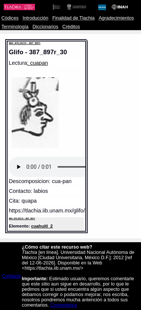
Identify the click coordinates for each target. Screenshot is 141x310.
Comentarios (63, 305)
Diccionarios (46, 26)
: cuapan (37, 63)
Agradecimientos (116, 18)
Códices (10, 18)
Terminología (15, 26)
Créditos (71, 26)
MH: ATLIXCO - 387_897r (24, 43)
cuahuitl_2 (42, 225)
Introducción (36, 18)
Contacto (11, 276)
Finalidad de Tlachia (73, 18)
